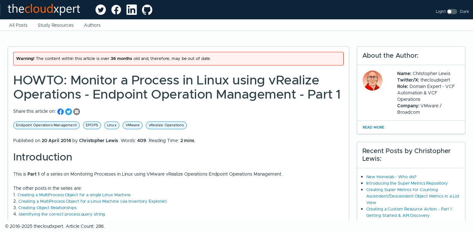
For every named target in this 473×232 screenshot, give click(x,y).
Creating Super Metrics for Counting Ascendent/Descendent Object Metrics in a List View (413, 196)
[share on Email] (76, 111)
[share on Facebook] (61, 111)
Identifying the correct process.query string (62, 214)
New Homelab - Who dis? (391, 176)
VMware (133, 125)
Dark (464, 11)
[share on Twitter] (69, 111)
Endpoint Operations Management (46, 125)
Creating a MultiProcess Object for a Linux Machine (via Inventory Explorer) (92, 201)
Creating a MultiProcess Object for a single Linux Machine (74, 195)
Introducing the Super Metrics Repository (407, 183)
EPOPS (92, 125)
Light (441, 11)
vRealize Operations (166, 125)
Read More (374, 127)
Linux (111, 125)
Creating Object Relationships (47, 207)
